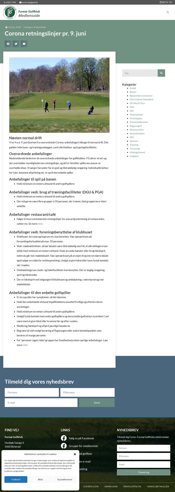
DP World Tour (138, 103)
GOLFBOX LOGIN (91, 486)
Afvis (40, 479)
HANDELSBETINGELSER (158, 486)
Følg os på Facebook (80, 437)
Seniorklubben (138, 133)
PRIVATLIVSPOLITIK (132, 486)
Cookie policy (33, 486)
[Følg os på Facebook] (64, 438)
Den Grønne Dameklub (142, 99)
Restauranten (137, 129)
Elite (132, 106)
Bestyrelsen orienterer (142, 95)
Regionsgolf (136, 125)
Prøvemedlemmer (140, 122)
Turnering (135, 148)
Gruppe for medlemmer (82, 445)
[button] (74, 454)
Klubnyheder (40, 27)
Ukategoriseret (138, 152)
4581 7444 (10, 2)
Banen (133, 91)
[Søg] (161, 73)
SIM (132, 137)
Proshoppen (136, 118)
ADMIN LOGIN (110, 486)
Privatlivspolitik (46, 486)
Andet (133, 88)
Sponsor (134, 140)
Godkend (16, 479)
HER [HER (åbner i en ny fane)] (40, 223)
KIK (132, 110)
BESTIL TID (166, 2)
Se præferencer (64, 479)
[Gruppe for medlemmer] (64, 445)
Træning (134, 144)
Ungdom (134, 156)
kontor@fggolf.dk (28, 2)
